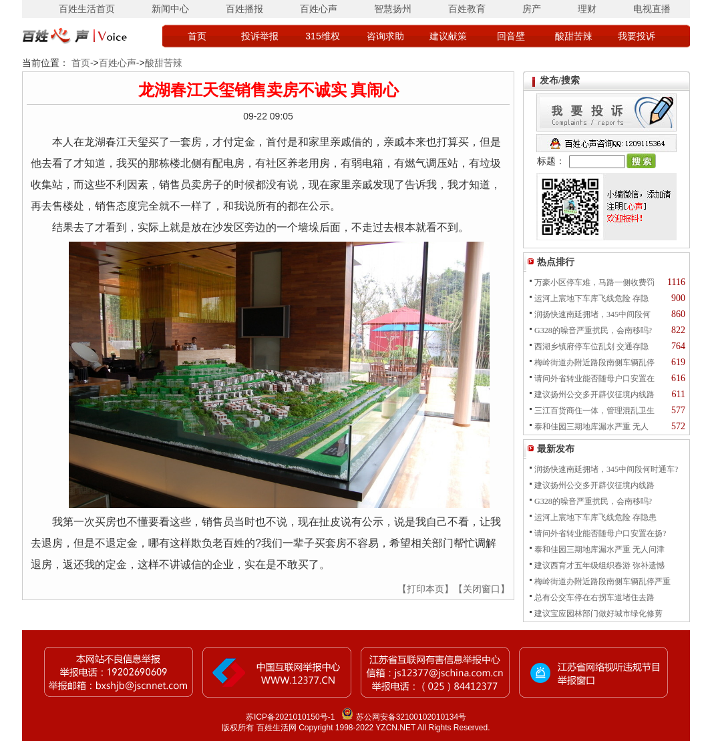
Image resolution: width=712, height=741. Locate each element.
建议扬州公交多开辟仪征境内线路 (594, 394)
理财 (587, 8)
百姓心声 (318, 8)
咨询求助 (385, 36)
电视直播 (652, 8)
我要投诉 (636, 36)
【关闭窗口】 (482, 588)
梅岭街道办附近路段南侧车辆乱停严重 (602, 581)
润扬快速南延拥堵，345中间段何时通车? (606, 469)
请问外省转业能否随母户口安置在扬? (600, 533)
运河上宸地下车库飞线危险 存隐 (591, 298)
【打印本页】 (425, 588)
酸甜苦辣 (573, 36)
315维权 (322, 36)
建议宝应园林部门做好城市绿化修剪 (598, 613)
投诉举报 (260, 36)
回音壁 (511, 36)
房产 (531, 8)
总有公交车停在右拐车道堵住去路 (594, 597)
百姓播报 (244, 8)
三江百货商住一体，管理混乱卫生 (594, 410)
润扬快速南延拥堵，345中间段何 (592, 314)
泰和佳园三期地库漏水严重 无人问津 (599, 549)
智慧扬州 (392, 8)
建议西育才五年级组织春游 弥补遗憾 (599, 565)
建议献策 (448, 36)
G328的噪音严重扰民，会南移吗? (593, 330)
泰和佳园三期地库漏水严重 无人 (591, 426)
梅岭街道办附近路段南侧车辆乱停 (594, 362)
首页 (197, 36)
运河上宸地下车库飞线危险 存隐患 (595, 517)
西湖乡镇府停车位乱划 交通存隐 (591, 346)
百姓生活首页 (87, 8)
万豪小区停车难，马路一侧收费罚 (594, 282)
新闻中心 (170, 8)
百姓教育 (467, 8)
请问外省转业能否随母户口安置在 (594, 378)
